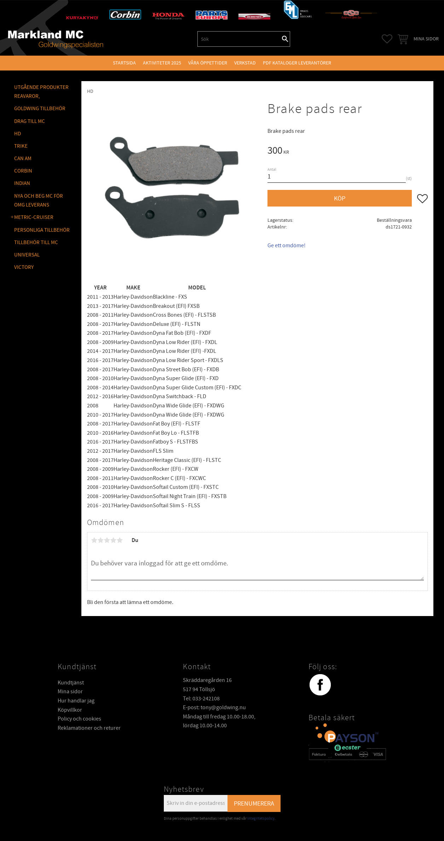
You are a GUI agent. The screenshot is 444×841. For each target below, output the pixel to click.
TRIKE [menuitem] (21, 146)
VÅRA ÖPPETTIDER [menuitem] (207, 63)
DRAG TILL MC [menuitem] (29, 121)
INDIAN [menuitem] (22, 183)
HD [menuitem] (17, 133)
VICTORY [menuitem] (24, 267)
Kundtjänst (71, 682)
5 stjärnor (119, 540)
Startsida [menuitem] (124, 63)
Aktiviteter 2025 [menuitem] (162, 63)
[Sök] (285, 39)
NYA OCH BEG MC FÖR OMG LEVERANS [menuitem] (38, 201)
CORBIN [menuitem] (23, 171)
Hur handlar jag (76, 700)
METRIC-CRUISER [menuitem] (33, 217)
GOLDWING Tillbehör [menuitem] (39, 108)
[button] (387, 39)
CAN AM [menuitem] (22, 158)
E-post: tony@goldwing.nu (214, 707)
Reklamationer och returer (89, 728)
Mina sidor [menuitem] (426, 38)
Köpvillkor (70, 709)
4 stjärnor (113, 540)
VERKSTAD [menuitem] (245, 63)
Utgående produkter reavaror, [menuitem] (41, 92)
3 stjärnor (107, 540)
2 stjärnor (100, 540)
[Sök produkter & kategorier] (239, 39)
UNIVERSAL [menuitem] (27, 255)
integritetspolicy (261, 818)
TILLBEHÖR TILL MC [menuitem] (36, 242)
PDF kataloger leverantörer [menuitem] (297, 63)
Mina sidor (70, 691)
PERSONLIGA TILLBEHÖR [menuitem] (42, 230)
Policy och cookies (79, 718)
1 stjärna (94, 540)
